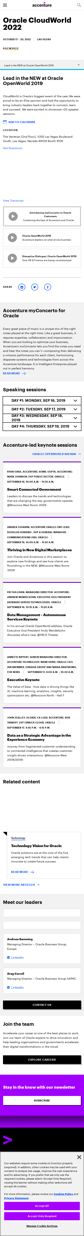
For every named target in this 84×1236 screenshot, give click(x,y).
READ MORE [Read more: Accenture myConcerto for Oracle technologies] (11, 373)
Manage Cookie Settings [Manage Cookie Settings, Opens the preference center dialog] (42, 1226)
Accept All (42, 1206)
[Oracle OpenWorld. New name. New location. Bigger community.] (56, 454)
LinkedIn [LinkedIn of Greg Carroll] (17, 987)
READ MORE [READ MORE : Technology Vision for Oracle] (19, 872)
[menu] (5, 5)
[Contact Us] (42, 1005)
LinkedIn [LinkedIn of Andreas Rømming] (17, 957)
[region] (42, 1194)
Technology (18, 838)
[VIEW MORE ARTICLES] (21, 885)
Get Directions (12, 148)
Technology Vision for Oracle (36, 846)
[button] (42, 122)
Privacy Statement (16, 1198)
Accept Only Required (42, 1216)
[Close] (79, 1157)
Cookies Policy (63, 1194)
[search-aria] (79, 5)
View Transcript (13, 200)
